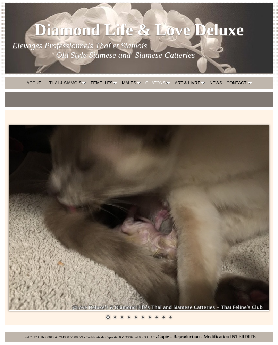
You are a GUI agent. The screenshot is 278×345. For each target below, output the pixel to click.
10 (170, 317)
